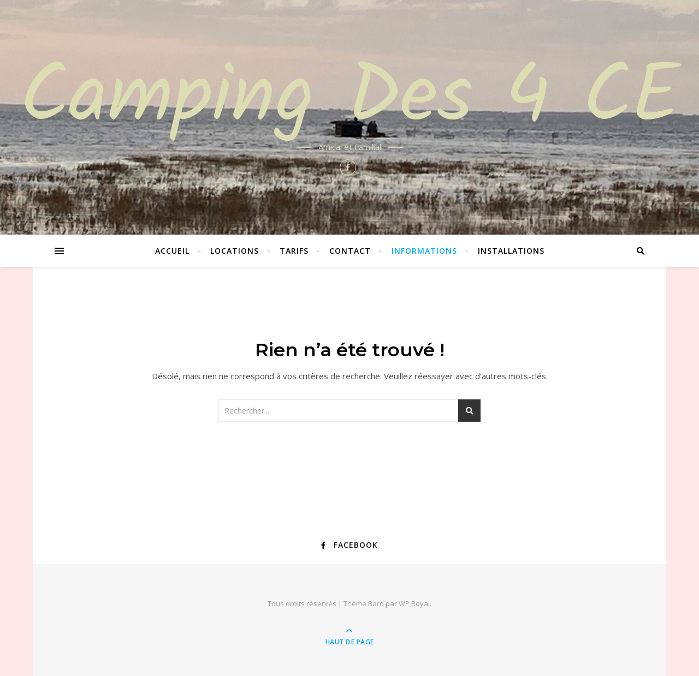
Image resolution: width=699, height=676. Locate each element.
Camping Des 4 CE (350, 99)
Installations (511, 251)
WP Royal (414, 603)
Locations (234, 251)
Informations (424, 251)
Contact (350, 251)
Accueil (172, 251)
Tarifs (294, 251)
